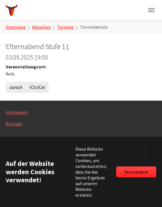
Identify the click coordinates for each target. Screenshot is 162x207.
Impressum (17, 112)
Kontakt (14, 123)
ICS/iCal (37, 87)
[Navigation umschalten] (151, 10)
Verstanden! (136, 172)
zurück (15, 87)
